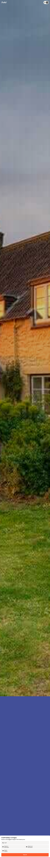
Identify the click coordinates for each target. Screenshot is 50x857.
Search (25, 854)
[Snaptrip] (4, 2)
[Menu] (46, 2)
